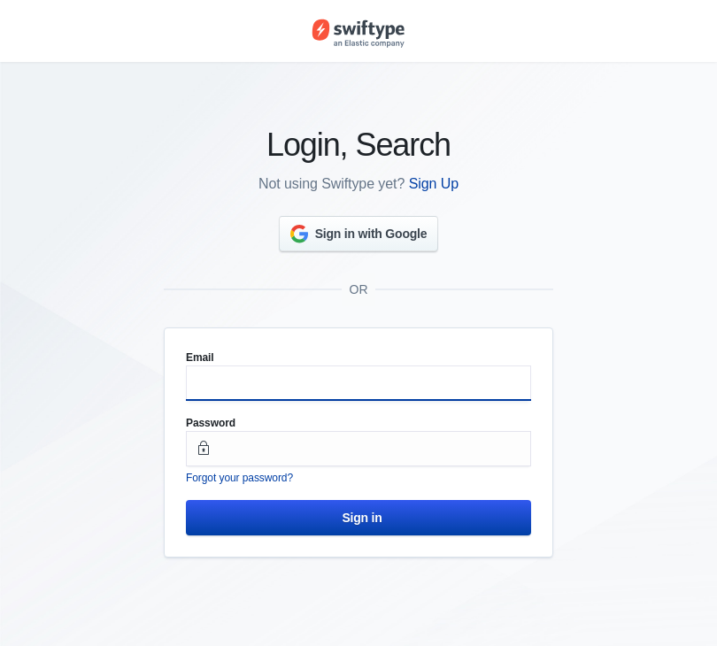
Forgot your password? (239, 478)
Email (200, 357)
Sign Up (434, 183)
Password (210, 423)
